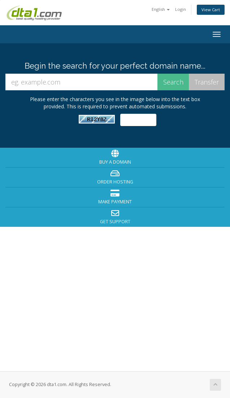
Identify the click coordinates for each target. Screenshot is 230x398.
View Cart (210, 9)
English (161, 9)
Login (180, 9)
